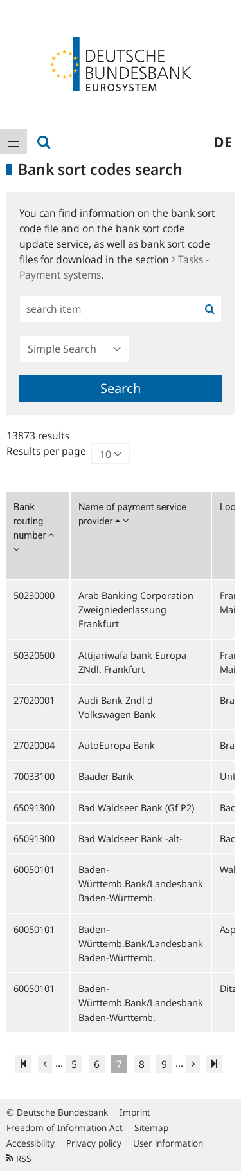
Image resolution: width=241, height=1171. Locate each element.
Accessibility (30, 1143)
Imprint (135, 1112)
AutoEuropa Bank (116, 745)
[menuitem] (13, 141)
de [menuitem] (223, 141)
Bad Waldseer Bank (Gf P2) (136, 807)
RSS (18, 1158)
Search (120, 388)
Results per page (46, 451)
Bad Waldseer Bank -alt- (130, 838)
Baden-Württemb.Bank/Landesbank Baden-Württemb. (140, 883)
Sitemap (151, 1127)
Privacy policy (93, 1143)
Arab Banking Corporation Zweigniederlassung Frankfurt (135, 609)
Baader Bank (106, 776)
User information (168, 1143)
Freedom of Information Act (64, 1127)
